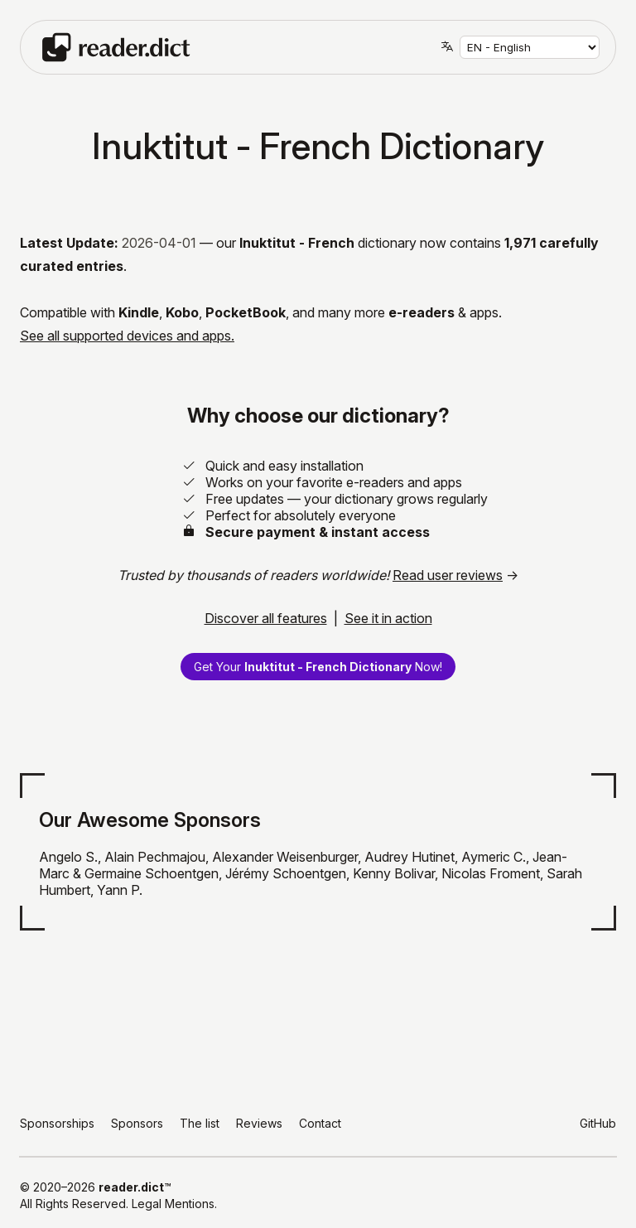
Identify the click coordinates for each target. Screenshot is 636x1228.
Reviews (259, 1123)
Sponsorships (57, 1123)
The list (199, 1123)
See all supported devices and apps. (127, 335)
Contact (320, 1123)
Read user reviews (448, 575)
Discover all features (266, 618)
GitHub (598, 1123)
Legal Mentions (173, 1204)
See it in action (388, 618)
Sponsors (137, 1123)
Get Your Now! (318, 667)
